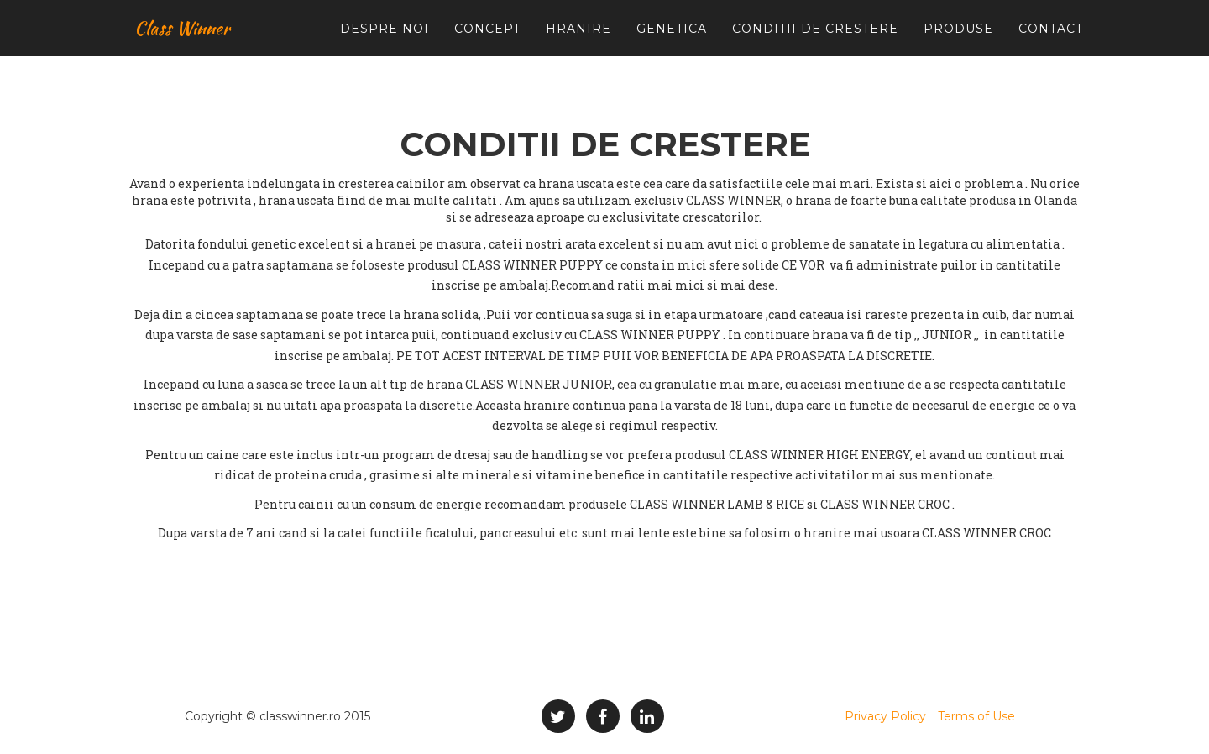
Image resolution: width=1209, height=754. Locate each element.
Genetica (671, 42)
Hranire (578, 42)
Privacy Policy (885, 716)
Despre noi (384, 42)
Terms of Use (976, 716)
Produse (958, 42)
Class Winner (189, 42)
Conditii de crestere (815, 42)
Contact (1050, 42)
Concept (487, 42)
